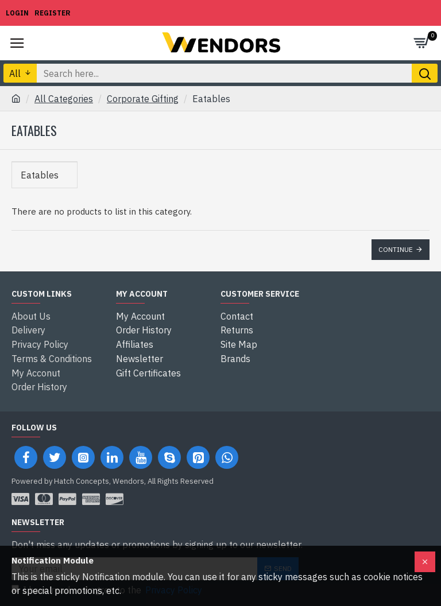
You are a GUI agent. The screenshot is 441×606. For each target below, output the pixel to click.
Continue (395, 249)
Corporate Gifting (143, 98)
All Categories (63, 98)
